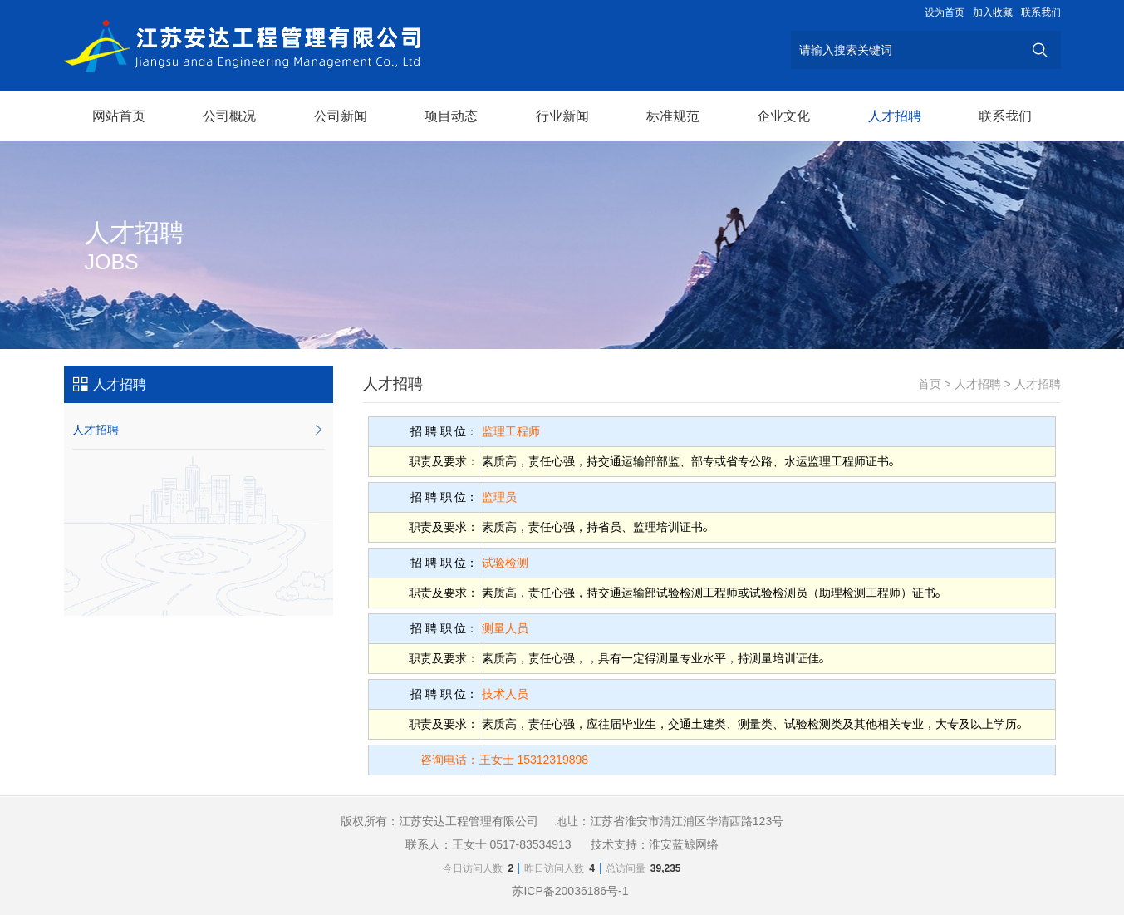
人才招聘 (894, 116)
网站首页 (118, 116)
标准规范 (672, 116)
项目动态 (451, 116)
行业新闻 (562, 116)
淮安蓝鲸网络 (684, 844)
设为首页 (944, 12)
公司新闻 (340, 116)
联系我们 (1041, 12)
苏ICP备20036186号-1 (570, 891)
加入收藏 (993, 12)
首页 (929, 384)
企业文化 (783, 116)
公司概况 (229, 116)
